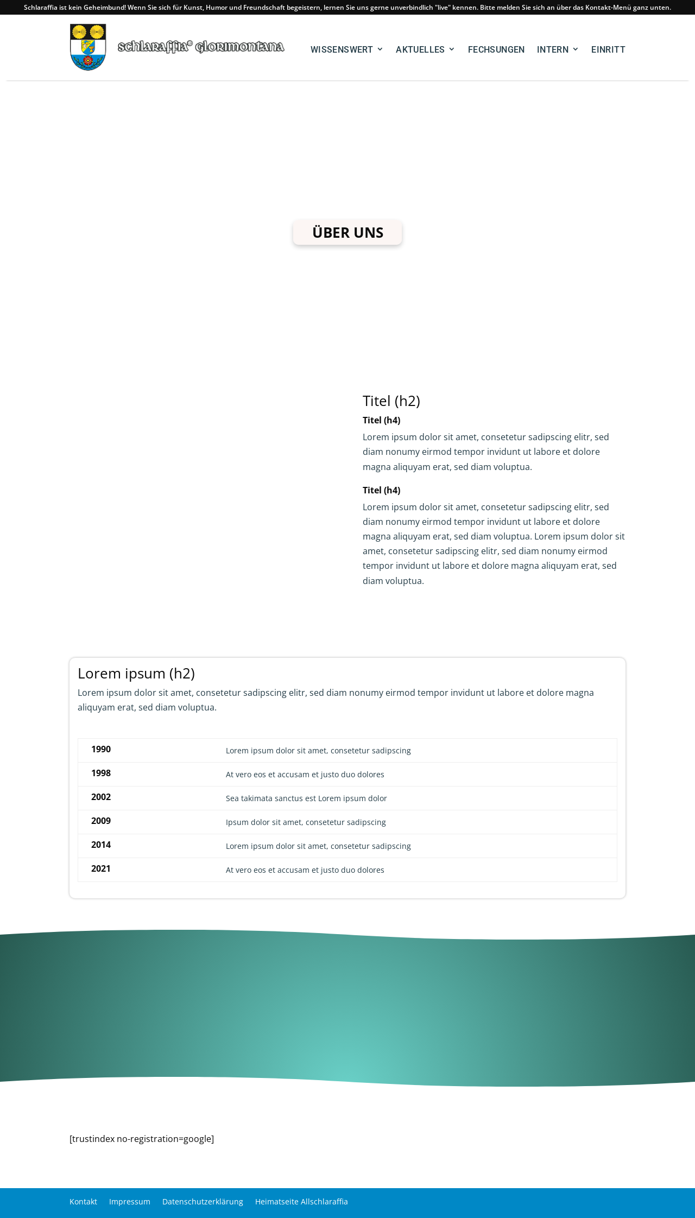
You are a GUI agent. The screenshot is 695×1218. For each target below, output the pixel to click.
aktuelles (420, 50)
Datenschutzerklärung (202, 1201)
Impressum (129, 1201)
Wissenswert (342, 50)
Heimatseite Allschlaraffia (301, 1201)
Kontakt (83, 1201)
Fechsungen (496, 50)
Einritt (608, 50)
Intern (552, 50)
